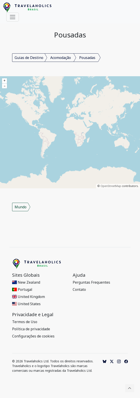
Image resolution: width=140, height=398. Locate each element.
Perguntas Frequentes (91, 282)
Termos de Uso (24, 321)
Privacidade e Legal (32, 314)
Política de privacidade (31, 328)
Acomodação (60, 57)
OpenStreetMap (111, 186)
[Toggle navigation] (12, 17)
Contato (79, 289)
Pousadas (87, 57)
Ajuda (79, 275)
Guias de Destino (29, 57)
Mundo (20, 206)
